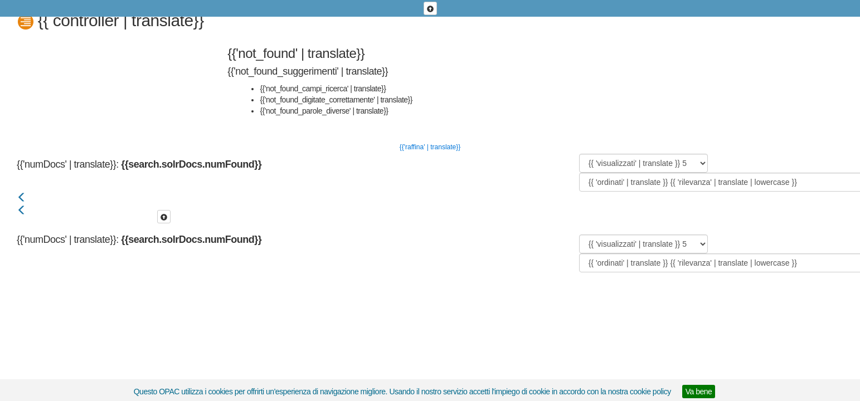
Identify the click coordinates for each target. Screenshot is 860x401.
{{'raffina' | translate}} (430, 147)
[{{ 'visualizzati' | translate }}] (643, 163)
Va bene (699, 391)
